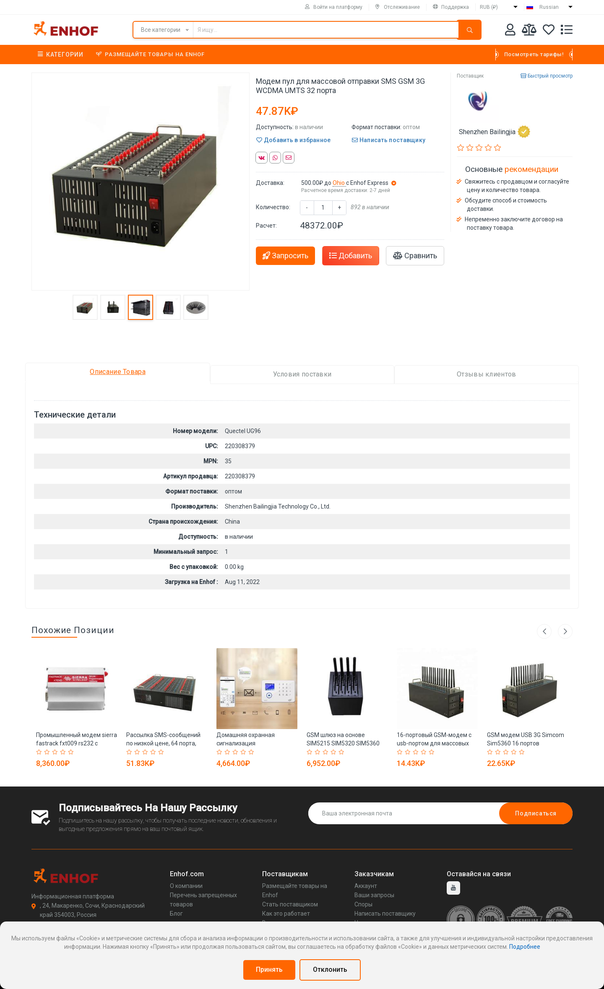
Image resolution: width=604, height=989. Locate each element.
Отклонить (330, 969)
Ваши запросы (374, 895)
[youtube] (453, 888)
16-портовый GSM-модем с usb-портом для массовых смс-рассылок (434, 743)
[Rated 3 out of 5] (56, 752)
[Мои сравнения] (529, 31)
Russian (549, 7)
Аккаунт (365, 886)
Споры (363, 904)
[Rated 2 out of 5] (48, 752)
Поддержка (451, 7)
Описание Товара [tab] (118, 372)
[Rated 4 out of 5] (64, 752)
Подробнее (524, 946)
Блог (176, 913)
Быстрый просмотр (547, 76)
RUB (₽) (489, 7)
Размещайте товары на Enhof (150, 54)
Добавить (350, 255)
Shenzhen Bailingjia (494, 131)
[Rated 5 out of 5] (72, 752)
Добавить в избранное (293, 140)
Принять (269, 969)
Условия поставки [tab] (302, 374)
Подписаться (536, 813)
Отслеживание (397, 7)
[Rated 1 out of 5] (40, 752)
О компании (186, 886)
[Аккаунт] (510, 31)
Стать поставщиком (290, 904)
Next (565, 631)
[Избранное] (549, 31)
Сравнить (415, 255)
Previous (544, 631)
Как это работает (286, 913)
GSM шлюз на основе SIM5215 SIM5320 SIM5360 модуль (343, 743)
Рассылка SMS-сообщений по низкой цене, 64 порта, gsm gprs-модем (163, 743)
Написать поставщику (388, 140)
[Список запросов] (567, 31)
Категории (60, 54)
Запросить (285, 255)
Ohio (339, 182)
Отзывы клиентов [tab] (486, 374)
